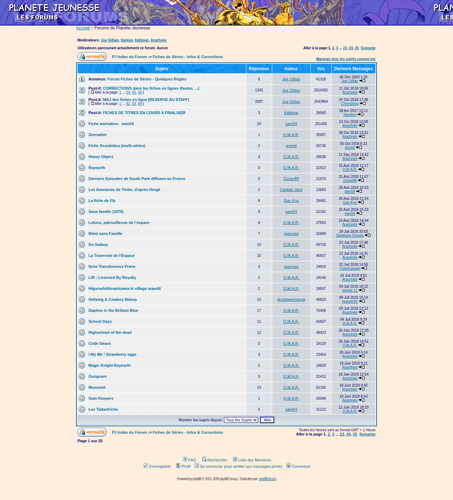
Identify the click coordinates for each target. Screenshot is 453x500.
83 (134, 104)
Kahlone (142, 40)
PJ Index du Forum (129, 57)
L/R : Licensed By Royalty (112, 277)
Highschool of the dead (110, 332)
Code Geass (99, 343)
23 (345, 48)
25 (357, 48)
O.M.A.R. (291, 135)
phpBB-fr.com (267, 479)
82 (128, 104)
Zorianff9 (291, 178)
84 (140, 104)
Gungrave (97, 376)
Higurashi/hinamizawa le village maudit (124, 288)
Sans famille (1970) (106, 211)
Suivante (368, 48)
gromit (291, 146)
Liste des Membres (252, 460)
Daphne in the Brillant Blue (113, 310)
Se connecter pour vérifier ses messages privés (238, 466)
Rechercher (215, 460)
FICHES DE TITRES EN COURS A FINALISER (144, 113)
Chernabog (350, 104)
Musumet (96, 387)
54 (128, 92)
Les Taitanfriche (103, 409)
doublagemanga (291, 299)
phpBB (197, 479)
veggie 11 (349, 290)
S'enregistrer (157, 466)
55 (134, 92)
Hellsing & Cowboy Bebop (112, 299)
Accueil (83, 28)
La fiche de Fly (101, 200)
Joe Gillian (110, 40)
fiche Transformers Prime (112, 266)
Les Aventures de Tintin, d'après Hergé (124, 189)
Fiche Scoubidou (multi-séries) (116, 146)
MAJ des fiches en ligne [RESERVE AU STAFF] (146, 99)
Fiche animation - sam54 (111, 124)
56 (140, 92)
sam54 (291, 124)
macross (291, 233)
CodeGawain (350, 268)
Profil (183, 466)
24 (351, 48)
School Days (100, 321)
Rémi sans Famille (105, 233)
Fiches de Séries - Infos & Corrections (188, 57)
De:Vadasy (98, 244)
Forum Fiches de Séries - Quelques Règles (147, 79)
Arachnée (158, 40)
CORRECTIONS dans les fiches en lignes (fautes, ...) (151, 88)
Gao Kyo (291, 200)
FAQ (189, 460)
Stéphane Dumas (349, 235)
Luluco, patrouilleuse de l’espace (119, 222)
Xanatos (349, 115)
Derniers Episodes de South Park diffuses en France (136, 178)
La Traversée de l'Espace (111, 255)
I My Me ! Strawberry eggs (112, 354)
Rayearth (96, 167)
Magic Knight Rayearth (109, 365)
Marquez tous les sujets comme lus (345, 59)
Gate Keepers (101, 398)
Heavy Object (100, 157)
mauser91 (349, 301)
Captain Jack (291, 189)
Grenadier (97, 135)
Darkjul (127, 40)
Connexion (298, 466)
